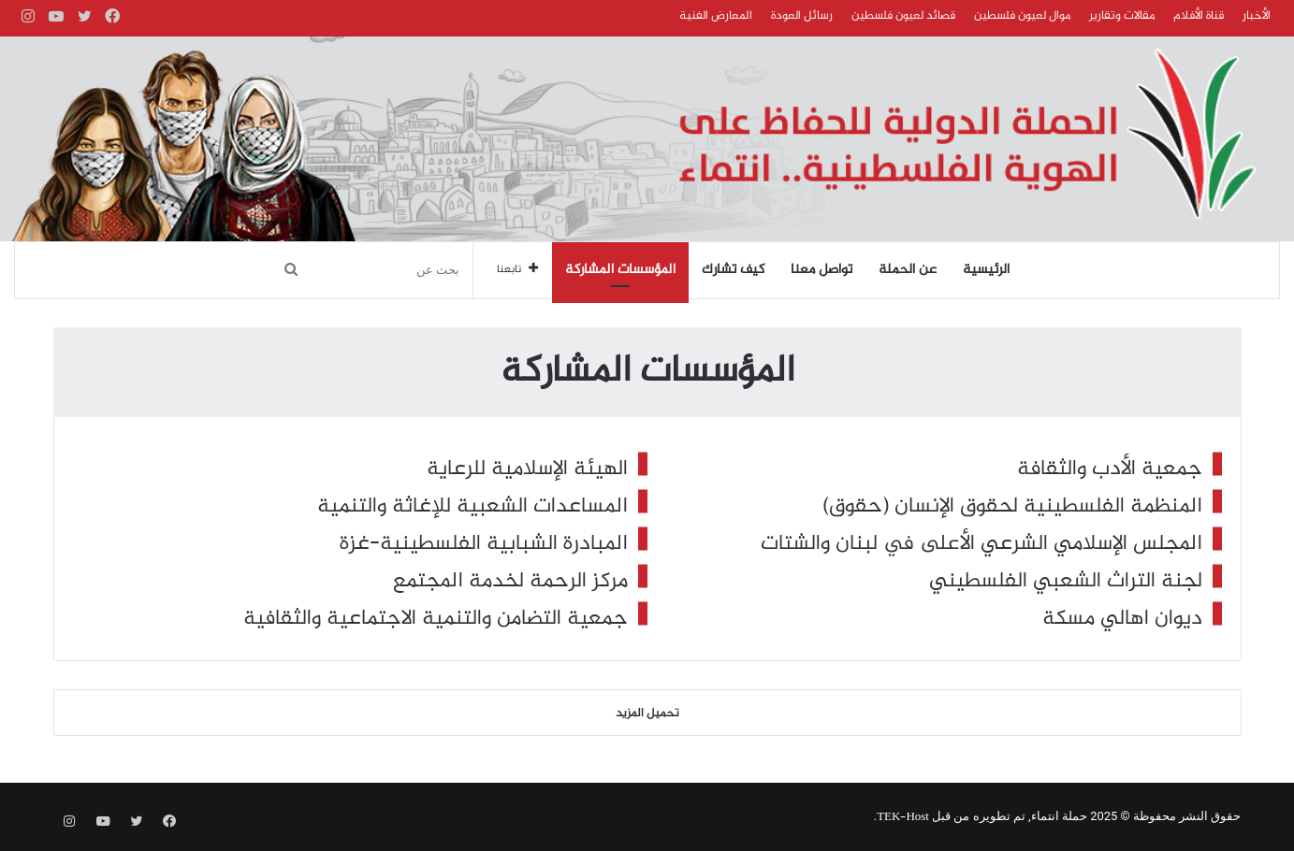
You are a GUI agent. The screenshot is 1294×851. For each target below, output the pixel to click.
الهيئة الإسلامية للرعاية (527, 469)
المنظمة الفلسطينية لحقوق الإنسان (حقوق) (1012, 506)
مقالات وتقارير (1122, 16)
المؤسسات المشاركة (620, 270)
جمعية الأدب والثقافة (1109, 469)
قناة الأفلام (1198, 16)
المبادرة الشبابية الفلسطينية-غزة (484, 544)
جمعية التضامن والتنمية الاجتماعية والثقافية (435, 618)
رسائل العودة (802, 16)
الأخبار (1257, 16)
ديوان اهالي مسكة (1122, 618)
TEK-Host (903, 817)
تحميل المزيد (647, 713)
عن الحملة (908, 270)
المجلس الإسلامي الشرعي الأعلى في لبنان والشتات (981, 544)
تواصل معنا (821, 270)
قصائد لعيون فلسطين (903, 16)
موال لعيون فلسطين (1022, 16)
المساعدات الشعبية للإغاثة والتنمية (472, 506)
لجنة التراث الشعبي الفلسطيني (1065, 581)
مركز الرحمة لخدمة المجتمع (510, 581)
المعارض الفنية (715, 16)
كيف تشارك (733, 270)
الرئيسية (986, 270)
